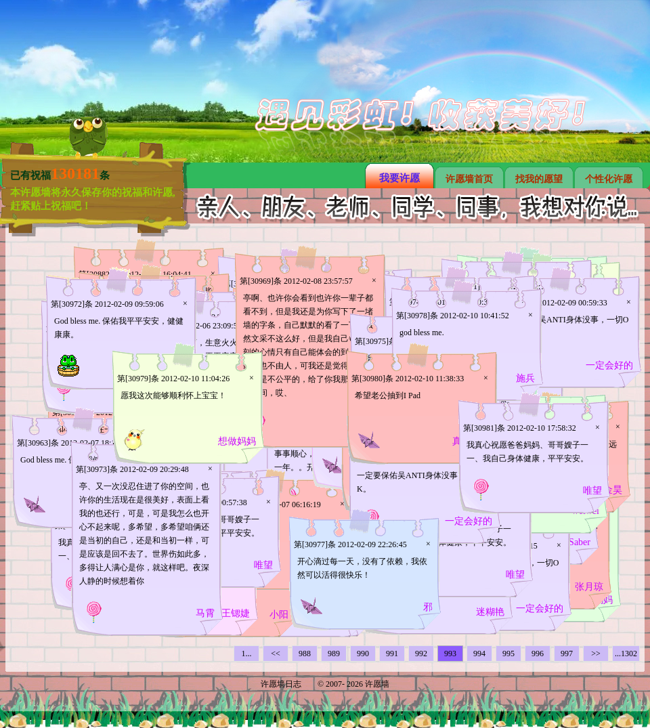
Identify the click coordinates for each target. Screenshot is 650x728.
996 (538, 653)
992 (421, 653)
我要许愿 (399, 178)
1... (247, 653)
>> (596, 653)
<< (275, 653)
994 (479, 653)
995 (508, 653)
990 (363, 653)
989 (334, 653)
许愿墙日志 (281, 684)
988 (305, 653)
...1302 (626, 653)
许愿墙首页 (469, 179)
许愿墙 (377, 684)
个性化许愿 (608, 179)
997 (567, 653)
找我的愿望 (539, 179)
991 (392, 653)
